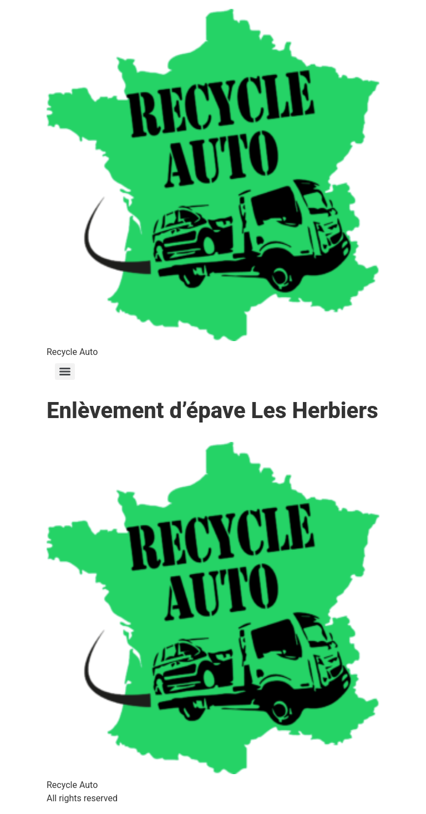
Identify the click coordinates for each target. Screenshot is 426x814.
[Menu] (65, 371)
